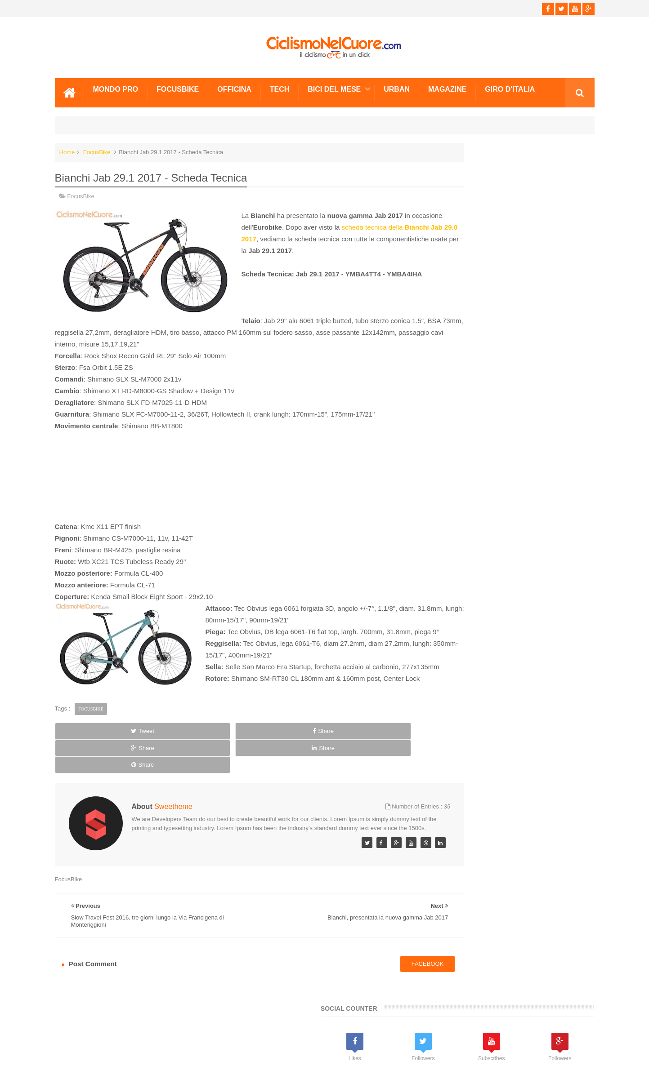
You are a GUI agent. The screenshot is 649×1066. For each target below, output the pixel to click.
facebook (374, 960)
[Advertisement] (232, 480)
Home (67, 149)
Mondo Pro (115, 86)
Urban (397, 86)
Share (160, 752)
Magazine (447, 86)
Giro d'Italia (510, 86)
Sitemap (177, 1025)
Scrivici (74, 1025)
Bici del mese (334, 86)
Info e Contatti (455, 576)
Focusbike (178, 86)
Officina (234, 86)
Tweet (88, 752)
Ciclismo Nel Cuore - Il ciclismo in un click (331, 1051)
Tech (280, 86)
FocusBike (97, 149)
